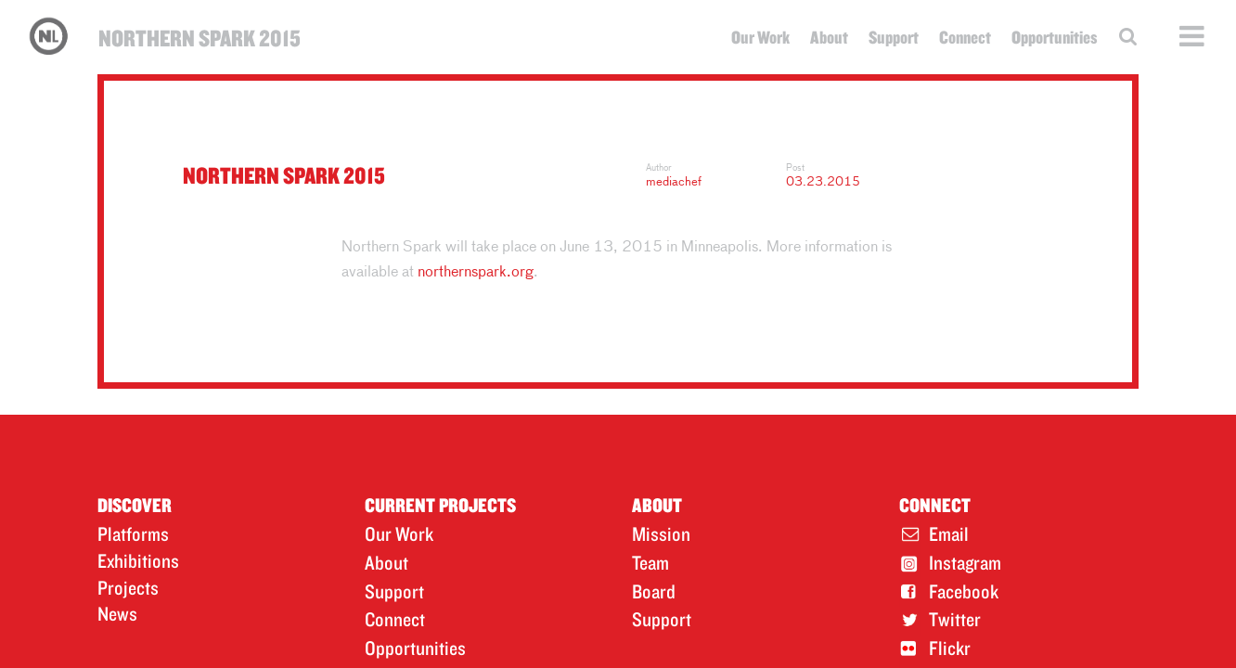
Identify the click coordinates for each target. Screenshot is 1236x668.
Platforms (133, 533)
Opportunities (1054, 37)
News (117, 613)
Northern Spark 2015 (199, 37)
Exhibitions (138, 560)
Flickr (950, 648)
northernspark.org (476, 272)
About (829, 37)
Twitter (955, 619)
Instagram (965, 562)
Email (949, 533)
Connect (965, 37)
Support (894, 37)
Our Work (760, 37)
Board (654, 591)
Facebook (963, 591)
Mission (661, 533)
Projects (128, 587)
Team (650, 562)
